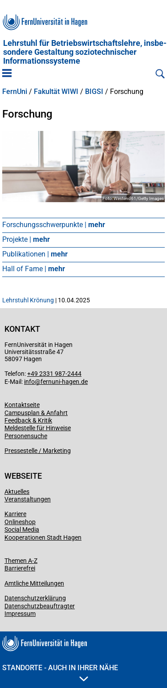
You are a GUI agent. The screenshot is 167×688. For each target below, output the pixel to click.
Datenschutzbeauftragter (39, 606)
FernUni (14, 92)
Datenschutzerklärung (35, 598)
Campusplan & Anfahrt (36, 412)
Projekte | (26, 239)
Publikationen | (35, 254)
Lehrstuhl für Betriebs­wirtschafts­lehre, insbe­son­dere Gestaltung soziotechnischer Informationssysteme (85, 52)
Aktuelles (16, 491)
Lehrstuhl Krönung (28, 300)
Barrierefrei (19, 568)
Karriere (15, 513)
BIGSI (94, 92)
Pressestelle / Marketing (37, 450)
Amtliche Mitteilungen (34, 583)
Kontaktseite (22, 404)
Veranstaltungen (27, 499)
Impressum (20, 613)
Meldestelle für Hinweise (37, 428)
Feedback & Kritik (28, 420)
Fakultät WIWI (56, 92)
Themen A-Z (20, 560)
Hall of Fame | (33, 269)
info (29, 381)
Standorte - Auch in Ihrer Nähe (60, 672)
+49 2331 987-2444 (54, 373)
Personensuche (25, 436)
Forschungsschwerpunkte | (53, 224)
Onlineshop (20, 521)
